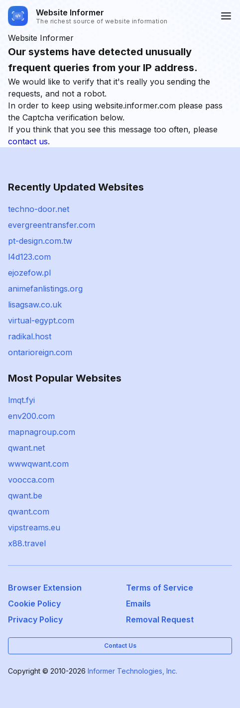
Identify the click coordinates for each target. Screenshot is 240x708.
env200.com (31, 416)
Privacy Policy (35, 619)
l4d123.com (29, 257)
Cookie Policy (34, 603)
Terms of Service (159, 588)
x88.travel (27, 543)
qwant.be (25, 496)
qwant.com (28, 511)
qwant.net (26, 448)
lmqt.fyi (21, 400)
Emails (138, 603)
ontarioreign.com (40, 352)
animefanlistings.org (45, 289)
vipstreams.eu (34, 527)
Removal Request (160, 619)
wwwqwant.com (38, 464)
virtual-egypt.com (41, 320)
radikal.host (29, 336)
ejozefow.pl (29, 273)
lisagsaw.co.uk (35, 304)
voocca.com (31, 480)
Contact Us (120, 645)
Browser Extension (45, 588)
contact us (28, 141)
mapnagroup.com (41, 432)
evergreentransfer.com (51, 225)
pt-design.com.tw (40, 241)
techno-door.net (38, 209)
